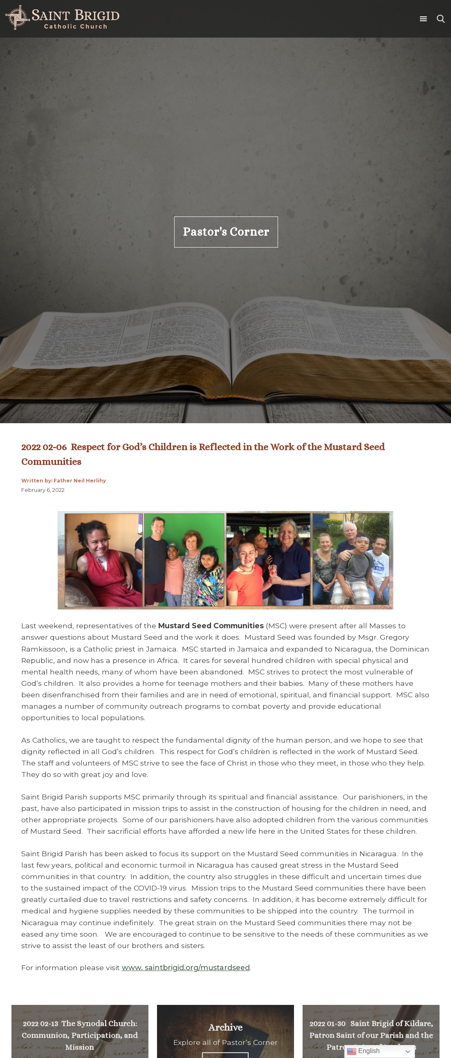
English (363, 1051)
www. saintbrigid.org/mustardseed (186, 967)
